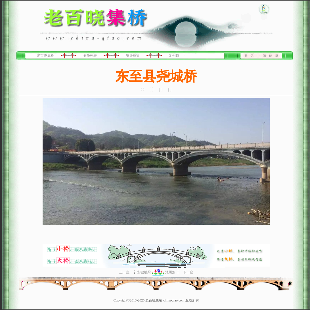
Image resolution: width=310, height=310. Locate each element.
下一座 (188, 272)
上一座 (124, 272)
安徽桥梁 (133, 56)
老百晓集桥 (45, 56)
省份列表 (90, 56)
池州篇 (174, 56)
